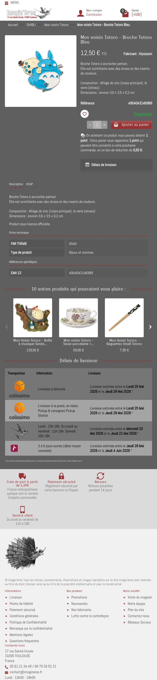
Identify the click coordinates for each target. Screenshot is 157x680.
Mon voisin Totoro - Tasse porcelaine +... (78, 342)
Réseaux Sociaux (139, 596)
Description (16, 184)
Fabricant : (130, 53)
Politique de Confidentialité (28, 596)
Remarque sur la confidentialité (31, 602)
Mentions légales (21, 608)
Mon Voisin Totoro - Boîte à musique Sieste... (32, 342)
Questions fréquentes (24, 615)
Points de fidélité (21, 577)
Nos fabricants (81, 584)
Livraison (16, 571)
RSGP (29, 184)
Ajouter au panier (130, 124)
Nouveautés (79, 577)
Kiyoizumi (145, 53)
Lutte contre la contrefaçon (90, 590)
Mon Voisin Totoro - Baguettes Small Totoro (124, 342)
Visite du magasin (140, 571)
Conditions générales (24, 590)
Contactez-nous (138, 590)
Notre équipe (136, 577)
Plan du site (136, 584)
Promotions (79, 571)
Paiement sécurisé (22, 584)
